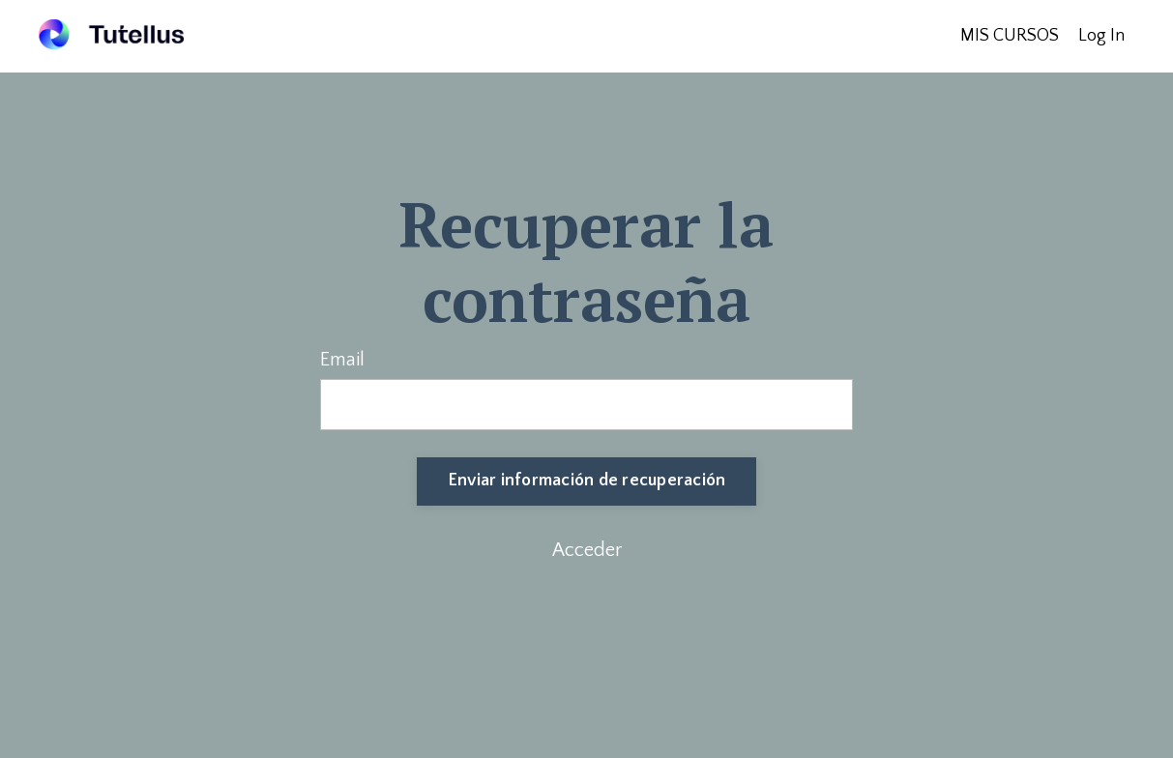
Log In (1101, 35)
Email (342, 359)
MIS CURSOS (1009, 35)
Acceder (587, 550)
